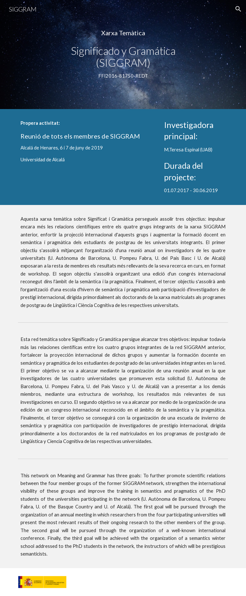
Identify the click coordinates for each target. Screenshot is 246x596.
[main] (123, 54)
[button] (238, 9)
